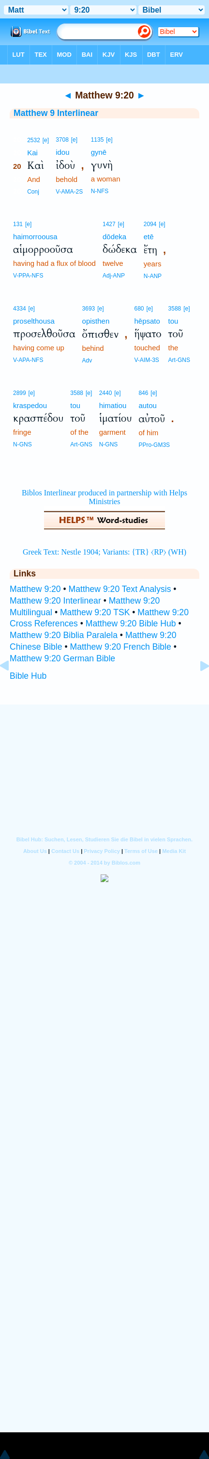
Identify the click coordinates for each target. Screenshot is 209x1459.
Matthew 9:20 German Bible (62, 658)
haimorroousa (35, 236)
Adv (87, 360)
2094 (150, 224)
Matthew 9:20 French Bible (120, 647)
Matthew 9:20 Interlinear (55, 601)
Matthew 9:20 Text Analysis (120, 589)
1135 (97, 139)
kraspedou (30, 405)
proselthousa (34, 321)
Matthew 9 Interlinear (56, 113)
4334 (19, 308)
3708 (62, 139)
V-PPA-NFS (28, 275)
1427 (109, 224)
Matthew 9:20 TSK (95, 612)
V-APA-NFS (28, 360)
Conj (33, 191)
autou (147, 405)
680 (139, 308)
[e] (46, 140)
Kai (32, 152)
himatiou (113, 405)
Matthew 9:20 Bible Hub (131, 623)
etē (149, 236)
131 (18, 224)
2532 (33, 140)
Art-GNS (179, 360)
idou (62, 152)
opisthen (96, 321)
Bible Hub (28, 676)
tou (173, 321)
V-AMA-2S (69, 191)
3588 (174, 308)
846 (143, 393)
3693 (88, 308)
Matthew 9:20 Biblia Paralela (64, 635)
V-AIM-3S (146, 360)
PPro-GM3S (154, 445)
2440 (105, 393)
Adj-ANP (114, 275)
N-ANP (153, 276)
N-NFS (100, 191)
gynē (99, 152)
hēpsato (147, 321)
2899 (19, 393)
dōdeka (114, 236)
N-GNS (22, 444)
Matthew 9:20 (35, 589)
